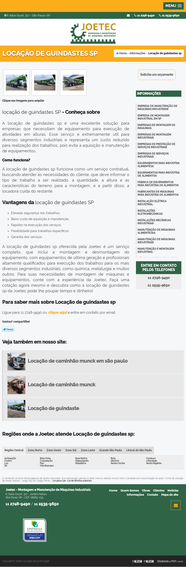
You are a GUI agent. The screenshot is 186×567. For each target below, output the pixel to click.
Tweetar (8, 329)
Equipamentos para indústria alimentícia (159, 165)
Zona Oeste (54, 450)
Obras (146, 490)
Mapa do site (169, 494)
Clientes (158, 490)
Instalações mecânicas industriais (154, 222)
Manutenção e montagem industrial (156, 250)
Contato (152, 494)
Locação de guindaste (53, 408)
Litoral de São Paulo (139, 450)
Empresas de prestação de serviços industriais (156, 146)
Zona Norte (35, 450)
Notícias (172, 490)
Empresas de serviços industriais (153, 155)
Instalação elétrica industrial (152, 203)
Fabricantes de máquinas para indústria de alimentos (158, 193)
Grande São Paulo (111, 450)
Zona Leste (88, 450)
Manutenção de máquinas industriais (156, 241)
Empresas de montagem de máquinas (156, 127)
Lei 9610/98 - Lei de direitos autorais (72, 481)
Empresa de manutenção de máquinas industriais (157, 107)
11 (169, 15)
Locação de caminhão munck (61, 384)
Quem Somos (129, 490)
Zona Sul (71, 450)
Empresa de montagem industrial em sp (153, 117)
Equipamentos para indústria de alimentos (159, 174)
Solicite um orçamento (156, 74)
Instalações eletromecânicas (150, 212)
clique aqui (57, 312)
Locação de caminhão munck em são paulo (78, 361)
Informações (149, 94)
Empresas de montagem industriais (154, 136)
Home (113, 490)
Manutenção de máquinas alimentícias (156, 231)
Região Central (13, 450)
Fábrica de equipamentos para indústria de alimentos (158, 184)
